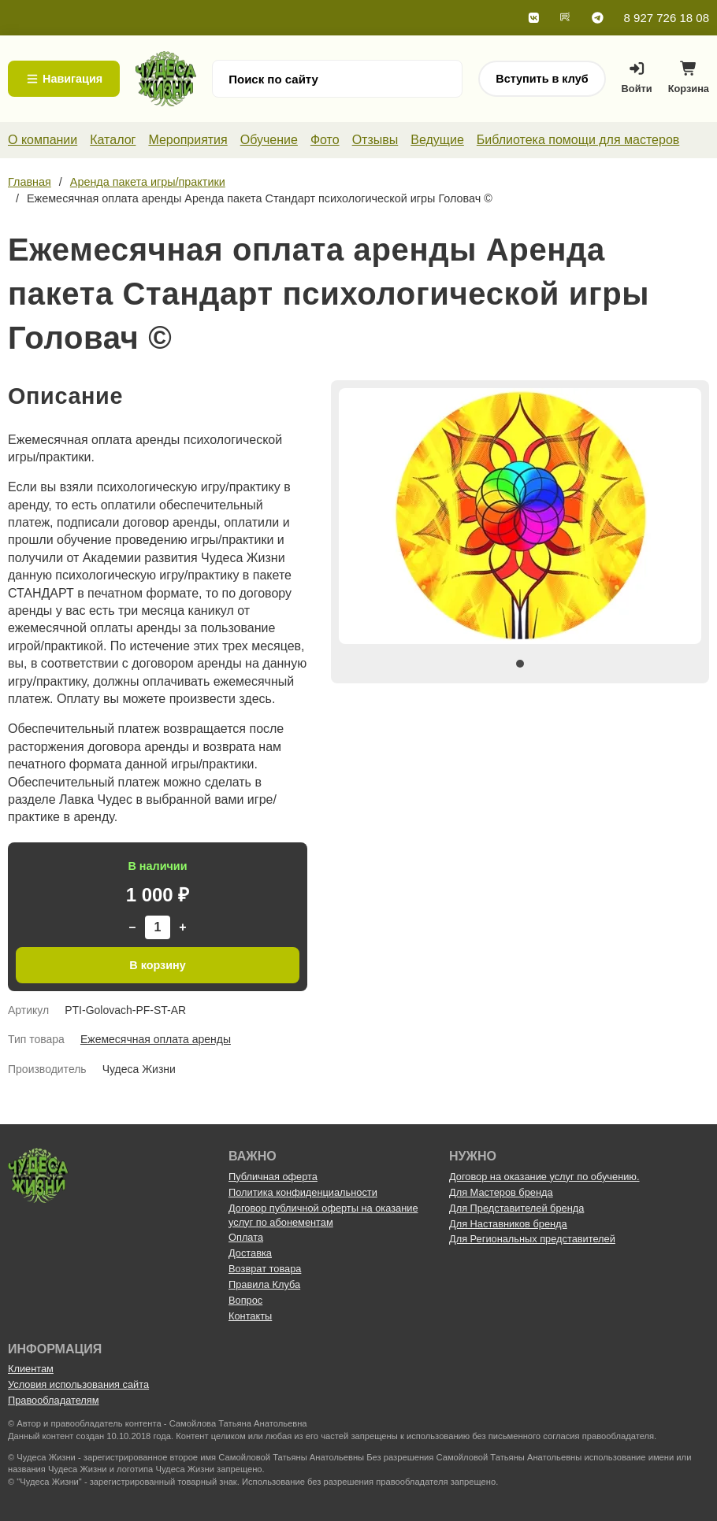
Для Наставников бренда (508, 1224)
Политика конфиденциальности (302, 1192)
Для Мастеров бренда (501, 1192)
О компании (42, 139)
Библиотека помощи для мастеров (578, 139)
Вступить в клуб (542, 78)
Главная (29, 182)
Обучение (269, 139)
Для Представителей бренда (516, 1208)
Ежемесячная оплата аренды (155, 1039)
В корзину (157, 965)
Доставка (250, 1253)
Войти (637, 77)
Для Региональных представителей (532, 1239)
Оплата (245, 1237)
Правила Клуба (264, 1284)
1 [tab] (520, 664)
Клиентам (31, 1369)
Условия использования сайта (78, 1384)
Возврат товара (264, 1269)
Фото (325, 139)
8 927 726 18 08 (666, 17)
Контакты (250, 1316)
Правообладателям (53, 1400)
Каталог (113, 139)
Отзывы (375, 139)
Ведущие (437, 139)
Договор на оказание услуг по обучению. (544, 1176)
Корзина (688, 81)
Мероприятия (187, 139)
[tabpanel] (520, 516)
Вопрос (245, 1300)
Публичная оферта (273, 1176)
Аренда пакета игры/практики (147, 182)
